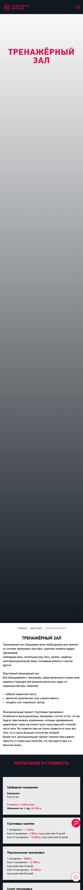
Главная (21, 628)
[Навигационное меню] (78, 7)
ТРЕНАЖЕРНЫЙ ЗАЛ (56, 628)
